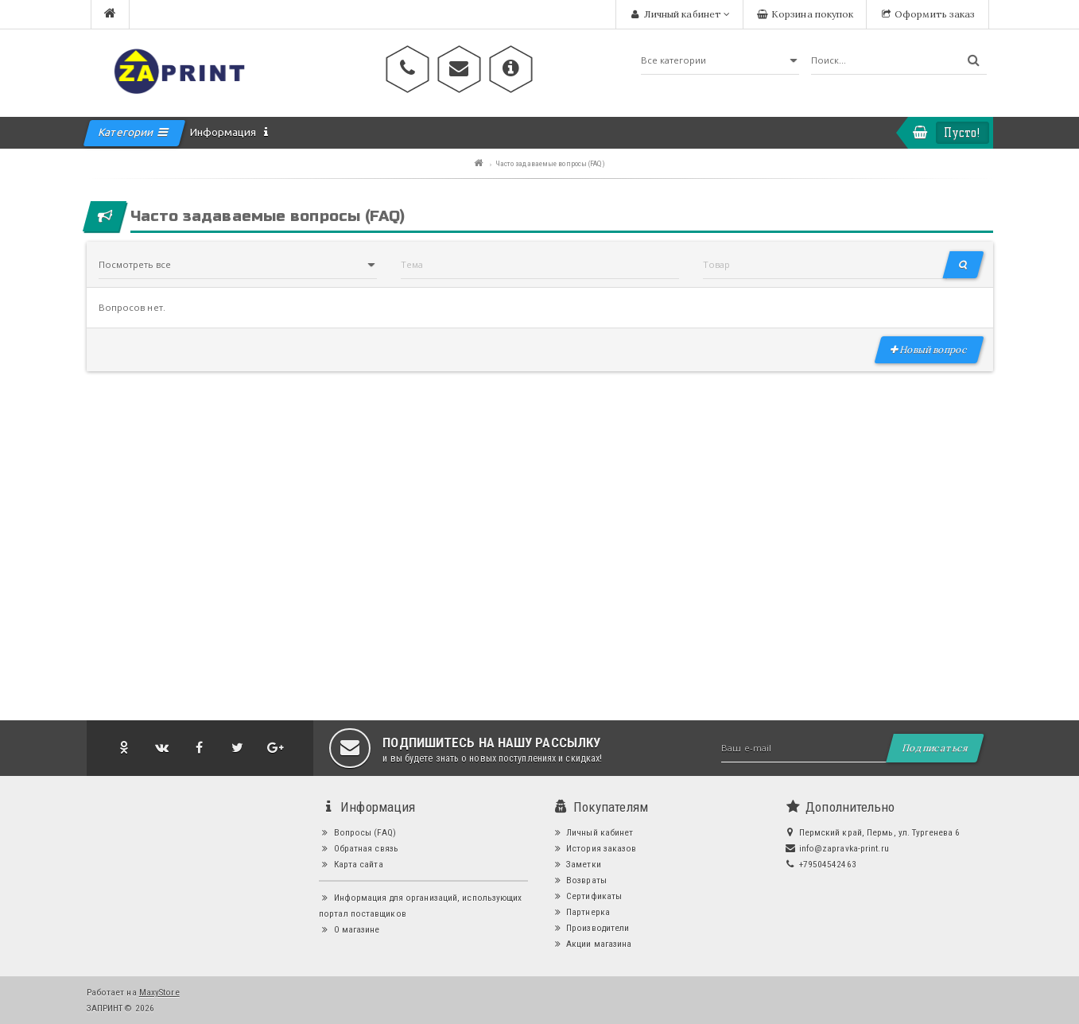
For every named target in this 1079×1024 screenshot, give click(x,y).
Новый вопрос (929, 349)
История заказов (594, 848)
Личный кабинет (593, 832)
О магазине (349, 929)
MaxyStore (159, 992)
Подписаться (936, 748)
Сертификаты (587, 896)
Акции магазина (592, 943)
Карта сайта (351, 864)
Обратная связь (358, 848)
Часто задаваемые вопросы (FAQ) (550, 163)
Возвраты (579, 880)
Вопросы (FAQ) (357, 832)
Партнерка (581, 911)
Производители (591, 927)
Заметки (576, 864)
